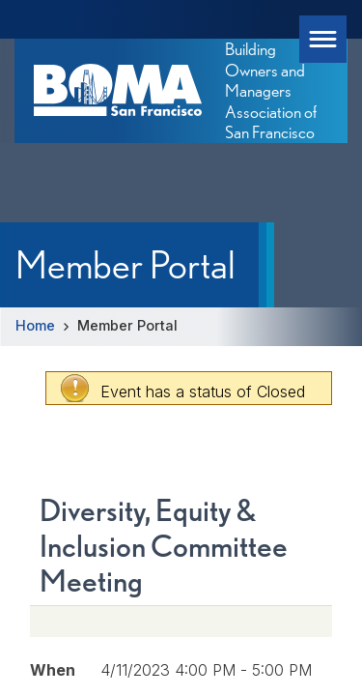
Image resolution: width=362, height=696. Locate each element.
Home (35, 325)
